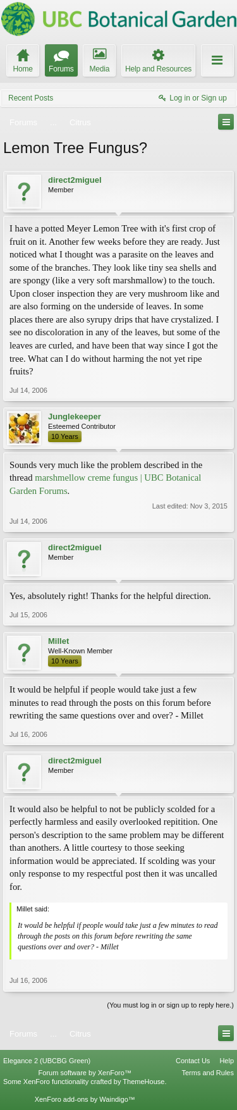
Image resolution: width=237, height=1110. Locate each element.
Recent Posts (30, 98)
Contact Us (193, 1060)
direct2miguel (75, 180)
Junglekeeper (74, 416)
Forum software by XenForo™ (85, 1072)
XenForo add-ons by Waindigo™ (85, 1099)
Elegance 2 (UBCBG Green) (46, 1060)
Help (226, 1060)
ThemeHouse (143, 1081)
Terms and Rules (207, 1072)
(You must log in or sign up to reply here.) (170, 1005)
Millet (58, 641)
